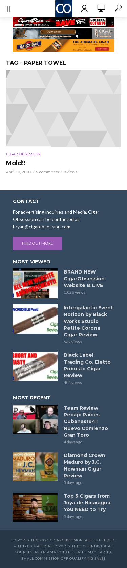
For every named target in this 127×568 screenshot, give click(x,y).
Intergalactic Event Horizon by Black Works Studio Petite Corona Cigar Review (88, 321)
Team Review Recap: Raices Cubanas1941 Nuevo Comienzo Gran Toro (86, 421)
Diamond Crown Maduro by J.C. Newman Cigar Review (84, 465)
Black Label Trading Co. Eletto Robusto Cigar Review (87, 365)
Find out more (37, 243)
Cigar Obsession (23, 153)
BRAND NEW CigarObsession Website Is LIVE (84, 278)
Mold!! (15, 163)
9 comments (47, 171)
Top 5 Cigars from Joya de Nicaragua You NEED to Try (87, 502)
